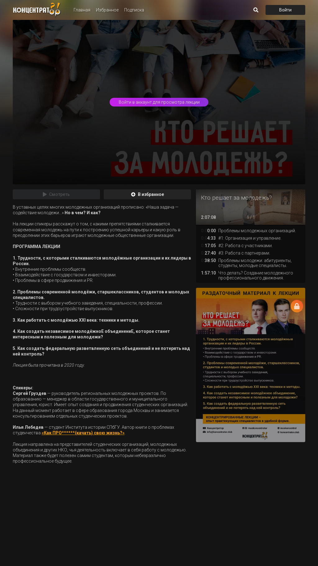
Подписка (134, 9)
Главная (82, 9)
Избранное (107, 9)
